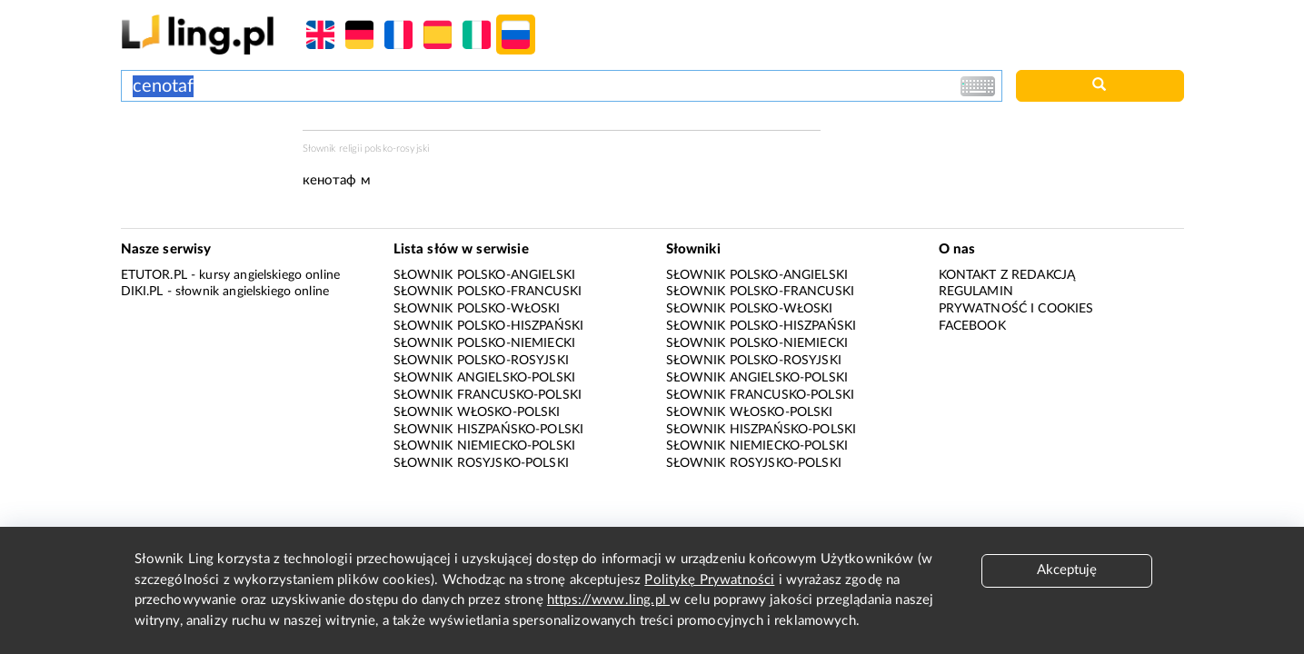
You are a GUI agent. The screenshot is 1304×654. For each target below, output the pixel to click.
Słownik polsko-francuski (487, 291)
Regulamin (976, 291)
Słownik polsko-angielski (484, 275)
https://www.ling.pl (608, 600)
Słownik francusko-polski (487, 395)
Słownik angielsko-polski (484, 378)
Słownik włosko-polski (477, 412)
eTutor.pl (154, 275)
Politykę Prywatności (709, 580)
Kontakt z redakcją (1007, 275)
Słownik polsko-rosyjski (481, 360)
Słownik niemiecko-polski (484, 446)
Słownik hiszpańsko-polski (488, 429)
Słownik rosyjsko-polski (481, 463)
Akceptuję (1067, 570)
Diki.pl (142, 291)
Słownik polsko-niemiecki (484, 343)
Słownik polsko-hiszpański (488, 326)
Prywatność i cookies (1016, 308)
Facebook (972, 326)
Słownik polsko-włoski (477, 308)
